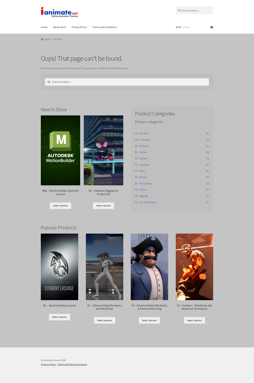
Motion (143, 177)
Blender (143, 133)
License (143, 158)
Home (44, 27)
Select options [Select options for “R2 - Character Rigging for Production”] (103, 205)
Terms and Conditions (104, 27)
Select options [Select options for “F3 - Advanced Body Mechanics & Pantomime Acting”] (149, 320)
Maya (142, 170)
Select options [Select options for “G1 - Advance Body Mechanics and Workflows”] (104, 320)
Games (143, 152)
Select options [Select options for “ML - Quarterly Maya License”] (59, 316)
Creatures (144, 139)
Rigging (143, 195)
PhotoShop (145, 183)
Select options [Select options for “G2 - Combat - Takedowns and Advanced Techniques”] (194, 320)
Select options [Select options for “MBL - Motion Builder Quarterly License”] (60, 205)
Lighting (144, 164)
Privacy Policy (79, 27)
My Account (59, 27)
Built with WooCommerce (72, 364)
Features (144, 145)
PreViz (142, 189)
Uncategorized (147, 202)
